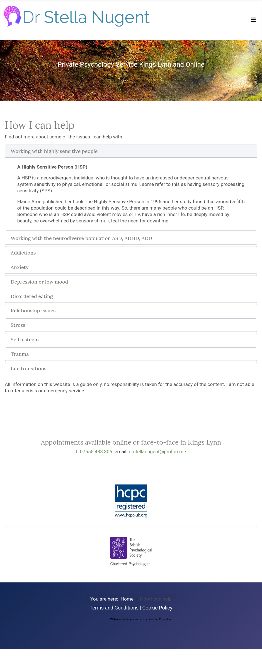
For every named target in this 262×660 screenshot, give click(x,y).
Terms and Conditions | (116, 608)
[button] (131, 151)
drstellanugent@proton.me (157, 451)
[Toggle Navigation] (253, 20)
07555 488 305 (96, 451)
